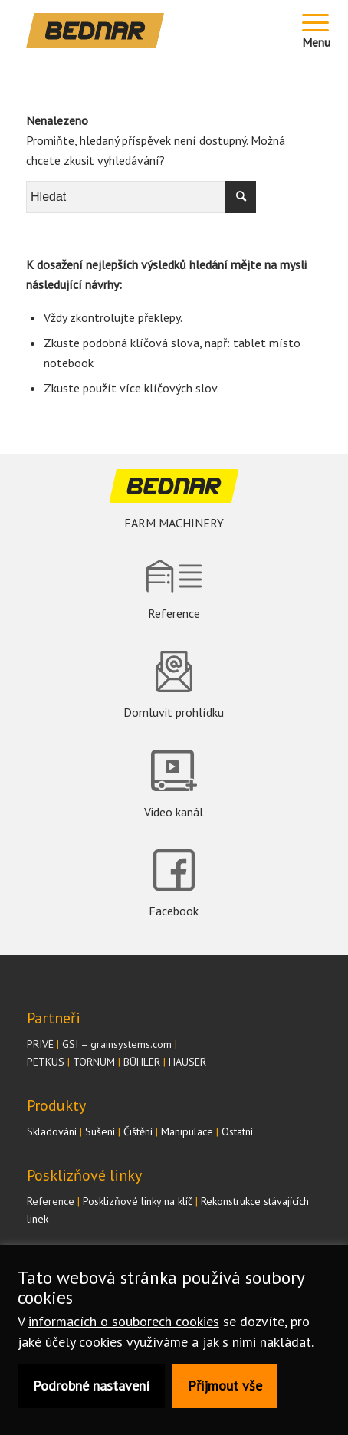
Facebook (174, 910)
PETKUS (45, 1062)
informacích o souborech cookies (123, 1321)
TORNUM (94, 1062)
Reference (174, 613)
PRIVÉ (40, 1044)
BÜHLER (141, 1062)
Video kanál (173, 811)
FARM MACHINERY (174, 522)
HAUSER (187, 1062)
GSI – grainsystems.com (117, 1044)
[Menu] (317, 30)
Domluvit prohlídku (173, 712)
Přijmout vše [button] (225, 1385)
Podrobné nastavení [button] (91, 1385)
